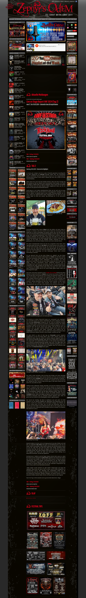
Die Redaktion (57, 1)
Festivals (65, 19)
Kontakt (62, 1)
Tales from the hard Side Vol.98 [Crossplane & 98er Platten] (41, 52)
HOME (53, 1)
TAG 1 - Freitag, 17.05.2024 (32, 154)
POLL (75, 19)
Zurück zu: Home (31, 498)
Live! (23, 19)
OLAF (33, 493)
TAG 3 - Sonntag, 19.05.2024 (32, 486)
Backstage (28, 19)
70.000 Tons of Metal (51, 272)
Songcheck (51, 19)
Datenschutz (72, 1)
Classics (58, 19)
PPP (47, 19)
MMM (43, 19)
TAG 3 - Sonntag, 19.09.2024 (32, 159)
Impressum (67, 1)
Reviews (11, 19)
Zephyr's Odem (28, 52)
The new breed (37, 19)
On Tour (71, 19)
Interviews (18, 19)
